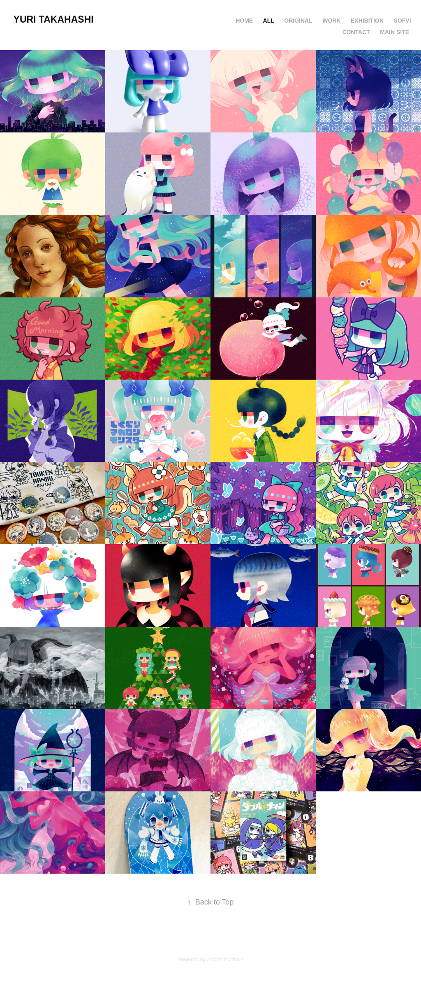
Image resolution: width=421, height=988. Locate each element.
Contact (356, 32)
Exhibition (367, 20)
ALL (268, 20)
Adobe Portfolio (225, 959)
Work (331, 20)
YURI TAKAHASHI (55, 19)
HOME (244, 20)
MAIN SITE (394, 32)
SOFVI (402, 20)
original (298, 20)
